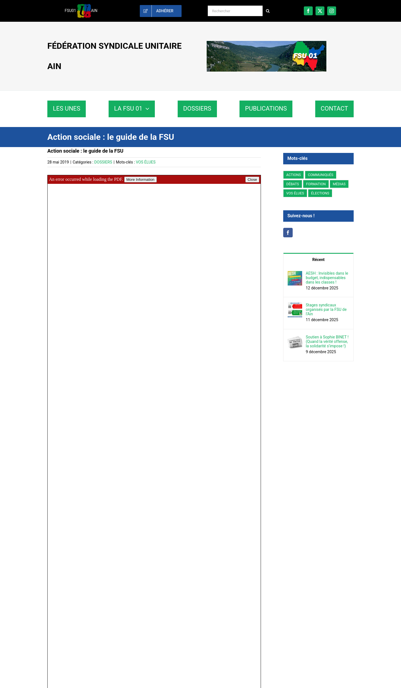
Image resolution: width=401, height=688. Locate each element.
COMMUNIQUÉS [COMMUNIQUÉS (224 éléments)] (320, 175)
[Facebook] (288, 232)
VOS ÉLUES (146, 162)
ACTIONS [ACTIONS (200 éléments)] (293, 175)
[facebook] (308, 10)
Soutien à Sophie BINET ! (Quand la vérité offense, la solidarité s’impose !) (327, 341)
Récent (318, 259)
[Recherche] (268, 11)
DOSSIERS (103, 162)
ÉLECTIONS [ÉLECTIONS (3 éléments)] (320, 193)
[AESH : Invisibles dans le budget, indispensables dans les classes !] (295, 274)
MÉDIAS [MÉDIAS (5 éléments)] (339, 184)
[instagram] (331, 10)
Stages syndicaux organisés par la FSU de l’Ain (326, 309)
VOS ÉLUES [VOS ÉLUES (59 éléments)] (295, 193)
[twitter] (320, 10)
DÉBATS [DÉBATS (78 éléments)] (292, 184)
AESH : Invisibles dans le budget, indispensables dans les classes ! (327, 277)
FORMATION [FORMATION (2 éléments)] (316, 184)
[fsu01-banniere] (266, 43)
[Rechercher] (235, 11)
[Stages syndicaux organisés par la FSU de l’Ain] (295, 306)
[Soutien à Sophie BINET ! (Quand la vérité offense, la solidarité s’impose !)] (295, 338)
